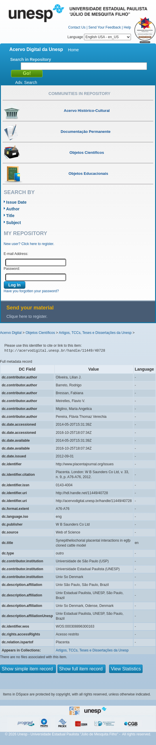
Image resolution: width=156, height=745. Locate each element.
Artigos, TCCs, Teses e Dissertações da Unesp (95, 333)
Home (73, 49)
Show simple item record (28, 668)
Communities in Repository (79, 93)
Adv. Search (26, 82)
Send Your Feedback (104, 27)
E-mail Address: (16, 254)
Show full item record (81, 668)
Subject (13, 222)
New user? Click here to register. (29, 244)
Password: (12, 269)
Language (99, 37)
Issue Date (16, 202)
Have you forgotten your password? (31, 291)
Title (10, 215)
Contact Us (76, 27)
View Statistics (126, 668)
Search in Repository (30, 59)
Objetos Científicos (40, 333)
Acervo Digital (11, 333)
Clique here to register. (27, 316)
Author (13, 209)
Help (127, 27)
